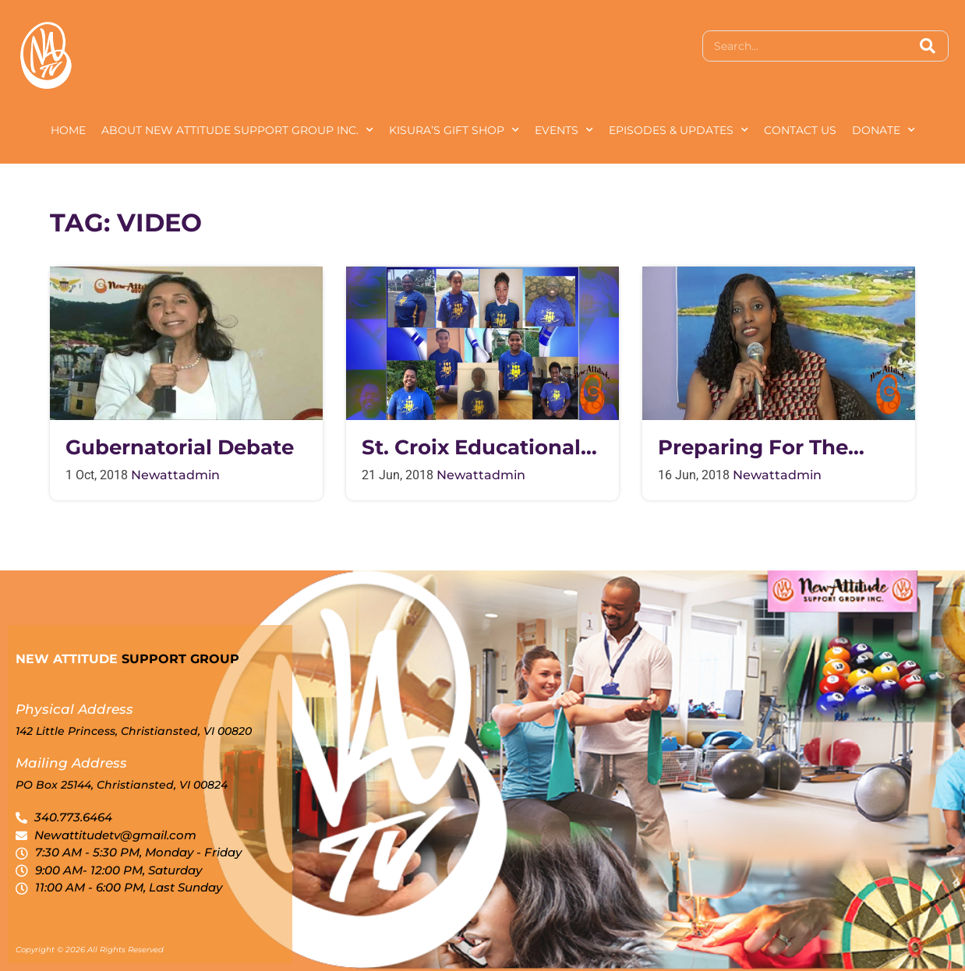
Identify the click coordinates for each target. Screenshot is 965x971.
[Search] (927, 46)
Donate (883, 130)
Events (564, 130)
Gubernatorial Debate (179, 448)
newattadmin (175, 475)
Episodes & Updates (678, 130)
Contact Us (800, 130)
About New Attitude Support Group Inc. (237, 130)
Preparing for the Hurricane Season (753, 448)
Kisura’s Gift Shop (454, 130)
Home (68, 130)
